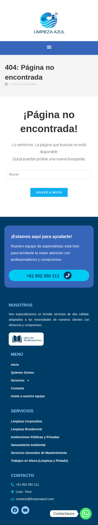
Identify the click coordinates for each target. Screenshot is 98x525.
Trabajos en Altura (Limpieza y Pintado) (39, 460)
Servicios (20, 380)
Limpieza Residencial (26, 429)
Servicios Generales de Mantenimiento (39, 453)
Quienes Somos (22, 372)
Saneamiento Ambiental (28, 445)
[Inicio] (6, 84)
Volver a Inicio (49, 192)
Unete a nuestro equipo (28, 396)
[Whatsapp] (86, 514)
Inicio (15, 364)
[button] (49, 47)
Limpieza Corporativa (26, 421)
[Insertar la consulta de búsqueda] (49, 174)
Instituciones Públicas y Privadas (35, 437)
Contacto (17, 388)
